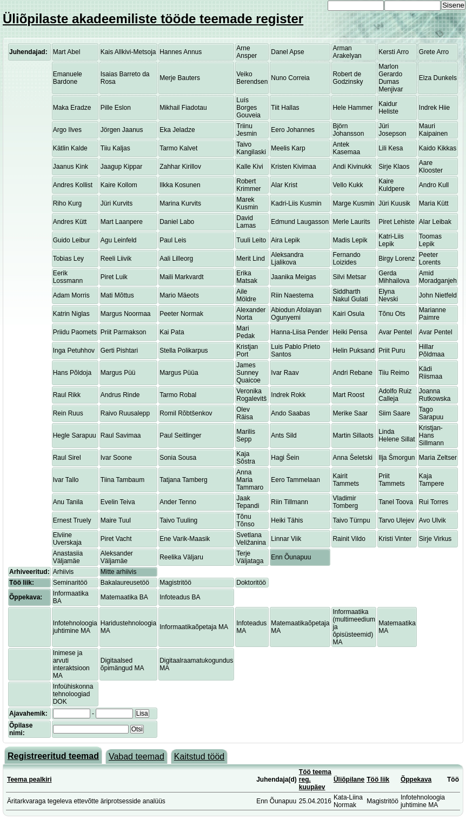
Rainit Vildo (348, 539)
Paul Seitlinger (180, 435)
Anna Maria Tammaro (249, 479)
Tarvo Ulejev (396, 520)
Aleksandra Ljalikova (287, 258)
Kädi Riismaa (430, 372)
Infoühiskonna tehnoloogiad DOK (73, 694)
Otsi (137, 729)
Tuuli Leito (251, 240)
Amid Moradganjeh (438, 277)
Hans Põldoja (72, 373)
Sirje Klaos (393, 166)
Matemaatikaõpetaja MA (300, 627)
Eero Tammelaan (295, 480)
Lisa (142, 713)
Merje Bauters (179, 78)
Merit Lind (250, 258)
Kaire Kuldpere (391, 185)
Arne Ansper (246, 52)
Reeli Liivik (116, 258)
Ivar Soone (116, 457)
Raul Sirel (67, 457)
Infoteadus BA (179, 597)
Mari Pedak (245, 332)
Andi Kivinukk (351, 166)
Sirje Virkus (435, 539)
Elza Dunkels (438, 78)
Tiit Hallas (285, 107)
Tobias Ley (68, 258)
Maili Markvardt (181, 277)
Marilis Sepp (245, 435)
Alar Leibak (435, 222)
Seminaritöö (70, 582)
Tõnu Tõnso (245, 520)
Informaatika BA (71, 597)
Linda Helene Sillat (396, 435)
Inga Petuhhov (74, 350)
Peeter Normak (181, 314)
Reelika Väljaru (181, 557)
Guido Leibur (71, 240)
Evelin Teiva (118, 502)
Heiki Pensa (349, 332)
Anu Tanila (68, 502)
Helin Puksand (353, 350)
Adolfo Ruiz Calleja (394, 394)
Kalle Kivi (249, 166)
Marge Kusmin (353, 203)
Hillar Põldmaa (431, 350)
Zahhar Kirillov (180, 166)
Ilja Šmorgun (396, 457)
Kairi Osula (348, 314)
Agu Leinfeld (119, 240)
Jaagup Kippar (121, 166)
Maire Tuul (116, 520)
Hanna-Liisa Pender (299, 332)
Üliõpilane (349, 779)
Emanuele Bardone (67, 77)
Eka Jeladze (177, 130)
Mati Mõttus (117, 295)
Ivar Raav (284, 373)
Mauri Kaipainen (433, 129)
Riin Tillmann (289, 502)
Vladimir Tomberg (345, 502)
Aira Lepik (285, 240)
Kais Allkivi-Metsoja (128, 52)
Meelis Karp (288, 148)
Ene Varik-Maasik (184, 539)
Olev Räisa (244, 413)
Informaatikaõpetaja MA (193, 627)
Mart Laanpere (122, 222)
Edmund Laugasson (300, 222)
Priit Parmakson (124, 332)
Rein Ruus (68, 413)
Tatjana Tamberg (183, 480)
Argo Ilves (67, 130)
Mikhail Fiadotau (183, 107)
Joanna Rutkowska (435, 394)
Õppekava (416, 779)
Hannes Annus (180, 52)
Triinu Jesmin (246, 129)
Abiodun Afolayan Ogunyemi (296, 313)
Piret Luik (114, 277)
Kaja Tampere (431, 479)
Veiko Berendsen (252, 77)
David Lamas (246, 221)
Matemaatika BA (124, 597)
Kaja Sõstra (245, 457)
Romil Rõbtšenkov (185, 413)
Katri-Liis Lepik (391, 240)
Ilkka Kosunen (179, 185)
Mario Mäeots (179, 295)
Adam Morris (71, 295)
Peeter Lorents (430, 258)
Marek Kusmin (247, 203)
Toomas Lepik (430, 240)
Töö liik (378, 779)
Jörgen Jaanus (122, 130)
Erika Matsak (246, 277)
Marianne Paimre (432, 313)
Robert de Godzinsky (347, 77)
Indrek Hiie (434, 107)
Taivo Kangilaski (251, 148)
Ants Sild (283, 435)
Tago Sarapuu (431, 413)
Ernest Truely (72, 520)
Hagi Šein (285, 457)
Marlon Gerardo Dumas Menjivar (390, 78)
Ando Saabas (290, 413)
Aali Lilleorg (176, 258)
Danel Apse (287, 52)
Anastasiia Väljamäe (68, 557)
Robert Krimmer (248, 185)
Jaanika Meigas (293, 277)
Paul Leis (172, 240)
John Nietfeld (438, 295)
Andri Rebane (352, 373)
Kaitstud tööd (199, 756)
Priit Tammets (391, 479)
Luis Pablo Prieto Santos (295, 350)
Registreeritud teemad (53, 756)
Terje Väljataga (249, 557)
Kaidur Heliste (388, 107)
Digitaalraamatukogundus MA (196, 664)
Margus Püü (118, 373)
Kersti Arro (393, 52)
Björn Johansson (348, 129)
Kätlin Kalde (70, 148)
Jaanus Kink (70, 166)
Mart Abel (67, 52)
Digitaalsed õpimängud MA (122, 664)
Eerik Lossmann (68, 277)
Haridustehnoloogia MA (128, 627)
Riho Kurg (67, 203)
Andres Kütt (70, 222)
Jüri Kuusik (394, 203)
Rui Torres (433, 502)
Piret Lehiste (396, 222)
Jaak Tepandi (247, 502)
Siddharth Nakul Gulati (350, 295)
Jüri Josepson (392, 129)
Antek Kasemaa (346, 148)
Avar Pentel (395, 332)
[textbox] (91, 729)
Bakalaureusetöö (125, 582)
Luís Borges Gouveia (248, 107)
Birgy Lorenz (396, 258)
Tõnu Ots (391, 314)
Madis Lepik (349, 240)
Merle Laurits (351, 222)
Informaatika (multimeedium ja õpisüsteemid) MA (353, 627)
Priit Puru (391, 350)
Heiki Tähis (287, 520)
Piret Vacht (116, 539)
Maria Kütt (434, 203)
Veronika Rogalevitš (251, 394)
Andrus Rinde (120, 395)
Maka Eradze (72, 107)
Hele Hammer (352, 107)
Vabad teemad (136, 756)
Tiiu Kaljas (115, 148)
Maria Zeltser (438, 457)
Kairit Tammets (345, 479)
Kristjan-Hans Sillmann (431, 435)
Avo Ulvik (432, 520)
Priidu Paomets (75, 332)
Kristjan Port (247, 350)
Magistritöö (175, 582)
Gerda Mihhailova (393, 277)
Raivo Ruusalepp (125, 413)
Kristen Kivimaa (293, 166)
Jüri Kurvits (116, 203)
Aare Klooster (431, 166)
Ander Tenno (177, 502)
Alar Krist (284, 185)
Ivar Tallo (66, 480)
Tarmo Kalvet (178, 148)
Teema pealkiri (29, 779)
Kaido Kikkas (437, 148)
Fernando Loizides (346, 258)
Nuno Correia (290, 78)
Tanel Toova (395, 502)
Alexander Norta (250, 313)
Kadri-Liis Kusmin (296, 203)
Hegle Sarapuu (74, 435)
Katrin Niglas (71, 314)
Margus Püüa (178, 373)
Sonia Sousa (177, 457)
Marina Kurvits (180, 203)
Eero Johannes (293, 130)
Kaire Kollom (119, 185)
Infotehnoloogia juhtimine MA (75, 627)
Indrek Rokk (288, 395)
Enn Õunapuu (291, 557)
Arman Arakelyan (346, 52)
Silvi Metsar (349, 277)
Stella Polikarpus (183, 350)
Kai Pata (171, 332)
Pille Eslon (116, 107)
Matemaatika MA (397, 627)
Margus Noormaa (126, 314)
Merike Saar (350, 413)
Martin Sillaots (352, 435)
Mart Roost (348, 395)
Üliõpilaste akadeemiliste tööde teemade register (153, 18)
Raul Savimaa (121, 435)
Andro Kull (434, 185)
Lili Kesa (390, 148)
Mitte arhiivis (119, 572)
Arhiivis (63, 572)
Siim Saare (394, 413)
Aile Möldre (246, 295)
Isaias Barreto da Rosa (125, 77)
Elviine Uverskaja (67, 538)
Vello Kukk (347, 185)
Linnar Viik (286, 539)
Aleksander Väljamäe (117, 557)
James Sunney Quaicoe (248, 372)
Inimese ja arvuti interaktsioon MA (71, 664)
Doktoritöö (251, 582)
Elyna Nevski (388, 295)
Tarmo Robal (177, 395)
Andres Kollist (72, 185)
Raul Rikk (67, 395)
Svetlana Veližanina (251, 538)
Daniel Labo (176, 222)
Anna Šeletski (352, 457)
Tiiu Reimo (393, 373)
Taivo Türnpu (351, 520)
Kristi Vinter (394, 539)
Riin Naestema (292, 295)
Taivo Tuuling (178, 520)
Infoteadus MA (251, 627)
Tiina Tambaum (122, 480)
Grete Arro (434, 52)
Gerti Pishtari (119, 350)
